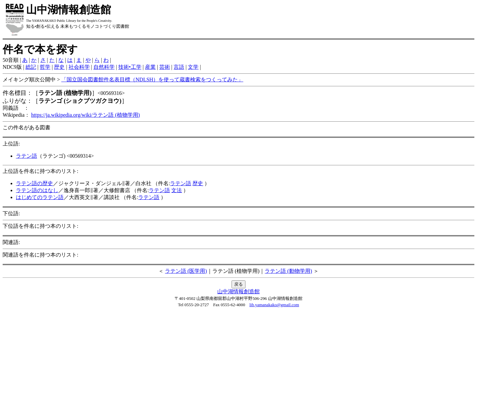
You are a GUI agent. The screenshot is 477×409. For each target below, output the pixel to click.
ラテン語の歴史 (34, 183)
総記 (31, 67)
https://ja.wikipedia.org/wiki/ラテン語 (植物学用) (85, 115)
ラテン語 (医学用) (186, 271)
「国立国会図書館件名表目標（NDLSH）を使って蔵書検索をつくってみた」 (152, 79)
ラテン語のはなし (37, 190)
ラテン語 (26, 156)
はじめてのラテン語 (40, 197)
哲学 (45, 67)
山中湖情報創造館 (238, 291)
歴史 (59, 67)
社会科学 (79, 67)
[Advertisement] (238, 360)
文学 (193, 67)
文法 (176, 190)
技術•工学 (129, 67)
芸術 (164, 67)
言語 (179, 67)
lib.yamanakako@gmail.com (274, 304)
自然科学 (104, 67)
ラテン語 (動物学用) (288, 271)
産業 (150, 67)
